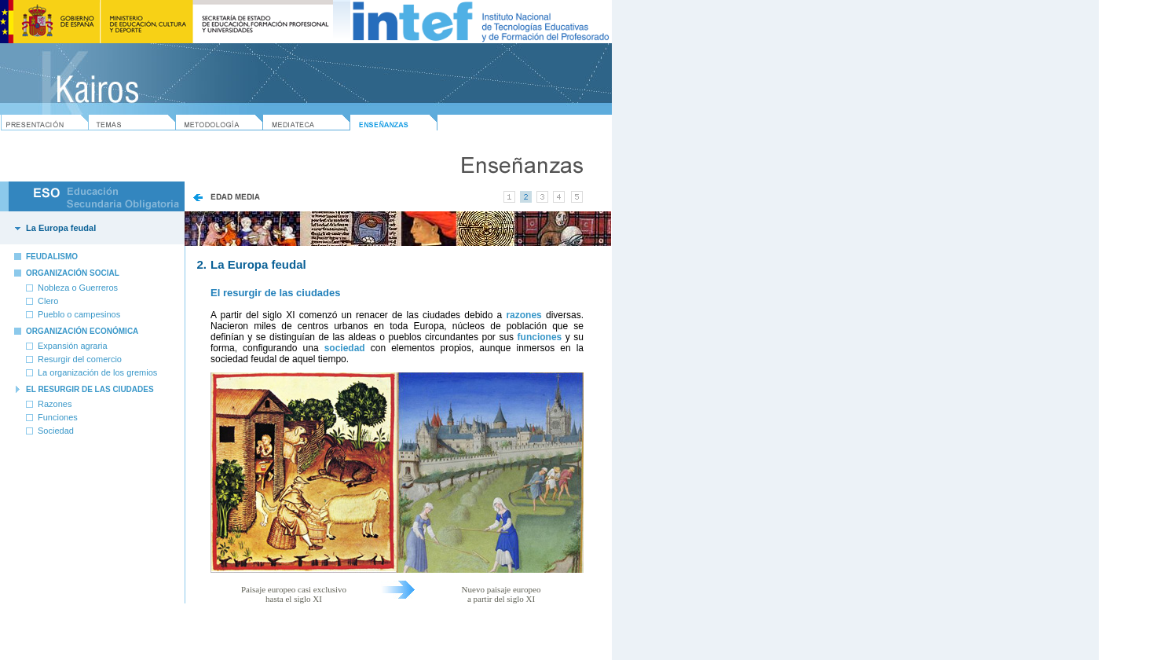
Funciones (58, 417)
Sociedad (56, 430)
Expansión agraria (73, 345)
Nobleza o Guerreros (78, 287)
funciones (540, 337)
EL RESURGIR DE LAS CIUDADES (90, 389)
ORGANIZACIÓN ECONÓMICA (82, 331)
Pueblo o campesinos (79, 314)
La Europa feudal (61, 228)
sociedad (344, 348)
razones (523, 315)
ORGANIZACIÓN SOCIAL (72, 273)
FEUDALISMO (52, 256)
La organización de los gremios (97, 372)
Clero (48, 301)
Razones (54, 404)
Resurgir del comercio (80, 359)
